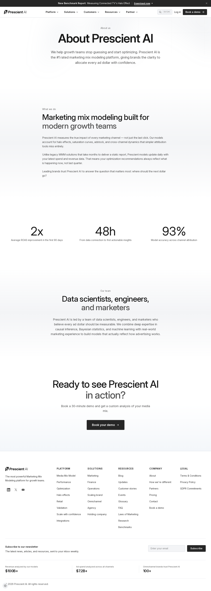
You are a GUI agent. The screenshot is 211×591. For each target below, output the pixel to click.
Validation (62, 507)
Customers (92, 12)
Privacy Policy (188, 482)
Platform (52, 12)
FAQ (120, 507)
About (152, 475)
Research (123, 520)
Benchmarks (125, 527)
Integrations (63, 520)
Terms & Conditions (190, 475)
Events (122, 495)
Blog (120, 475)
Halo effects (63, 495)
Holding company (97, 514)
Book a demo (194, 12)
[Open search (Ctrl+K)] (164, 12)
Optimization (63, 488)
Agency (92, 507)
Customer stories (127, 488)
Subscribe (196, 548)
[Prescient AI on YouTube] (23, 489)
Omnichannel (95, 501)
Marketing (93, 475)
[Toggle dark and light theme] (5, 585)
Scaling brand (95, 495)
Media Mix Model (66, 475)
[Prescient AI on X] (16, 489)
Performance (64, 482)
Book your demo (105, 425)
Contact (153, 501)
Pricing (153, 495)
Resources (113, 12)
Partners (153, 488)
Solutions (71, 12)
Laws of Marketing (128, 514)
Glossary (123, 501)
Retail (60, 501)
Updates (123, 482)
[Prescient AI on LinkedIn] (8, 489)
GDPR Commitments (190, 488)
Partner (132, 12)
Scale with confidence (69, 514)
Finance (92, 482)
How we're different (160, 482)
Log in (177, 12)
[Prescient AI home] (15, 12)
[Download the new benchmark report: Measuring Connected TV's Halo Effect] (105, 3)
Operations (94, 488)
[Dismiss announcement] (206, 3)
